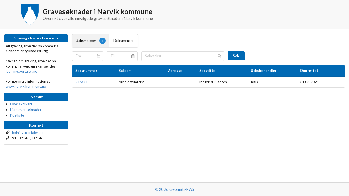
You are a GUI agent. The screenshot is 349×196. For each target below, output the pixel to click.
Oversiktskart (21, 104)
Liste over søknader (25, 110)
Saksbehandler (264, 70)
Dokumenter (123, 40)
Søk (236, 56)
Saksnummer (86, 70)
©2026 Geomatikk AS (174, 189)
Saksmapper (90, 41)
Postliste (17, 115)
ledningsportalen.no (21, 71)
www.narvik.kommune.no (26, 86)
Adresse (175, 70)
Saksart (125, 70)
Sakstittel (207, 70)
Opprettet (309, 70)
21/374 (81, 82)
